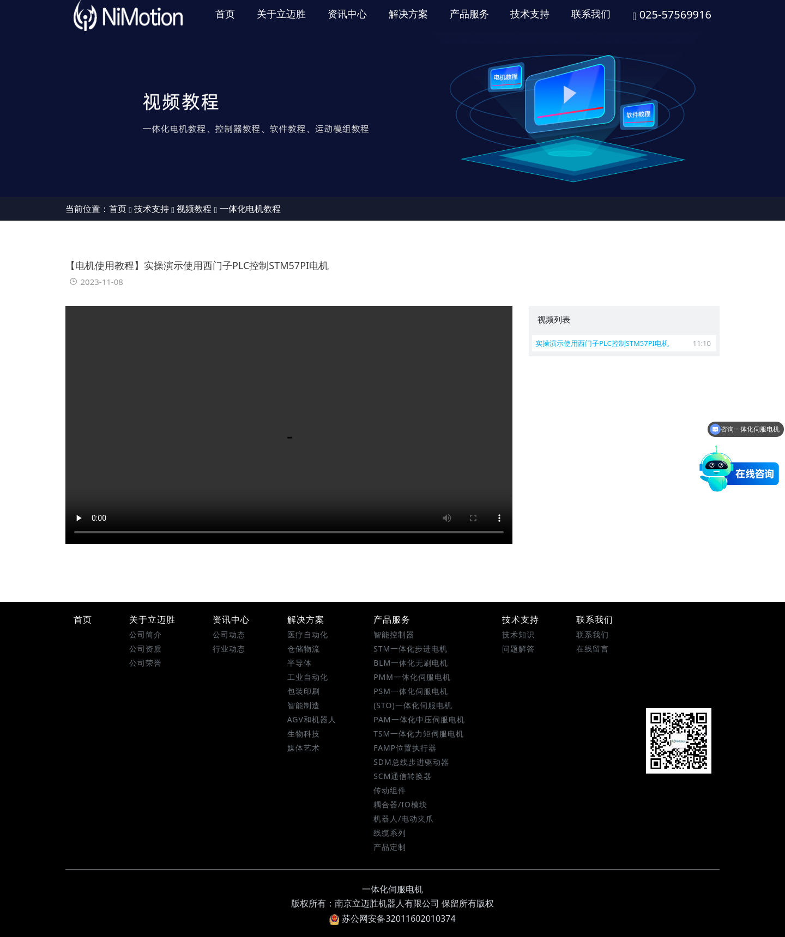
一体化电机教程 (250, 209)
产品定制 (389, 847)
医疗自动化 (307, 634)
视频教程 (194, 209)
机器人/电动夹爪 (403, 818)
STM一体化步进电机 (410, 648)
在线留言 (592, 648)
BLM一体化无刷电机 (410, 663)
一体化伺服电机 (392, 889)
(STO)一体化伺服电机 (412, 705)
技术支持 (530, 13)
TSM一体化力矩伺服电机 (418, 733)
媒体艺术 (303, 748)
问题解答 (518, 648)
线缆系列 (389, 833)
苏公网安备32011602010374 (392, 918)
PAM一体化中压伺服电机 (418, 719)
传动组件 (389, 790)
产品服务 (469, 13)
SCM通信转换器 (402, 776)
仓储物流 (303, 648)
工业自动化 (307, 677)
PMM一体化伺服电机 (412, 677)
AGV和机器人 (311, 719)
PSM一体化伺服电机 (410, 691)
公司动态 (229, 634)
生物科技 (303, 733)
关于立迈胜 (281, 13)
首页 (225, 13)
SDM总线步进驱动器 (411, 762)
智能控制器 (393, 634)
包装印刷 (303, 691)
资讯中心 (347, 13)
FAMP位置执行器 (405, 748)
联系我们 (591, 13)
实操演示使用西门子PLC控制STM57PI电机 (623, 343)
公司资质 (145, 648)
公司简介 (145, 634)
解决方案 (408, 13)
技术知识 (518, 634)
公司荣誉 (145, 663)
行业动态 (229, 648)
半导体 (299, 663)
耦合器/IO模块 (400, 804)
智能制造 (303, 705)
